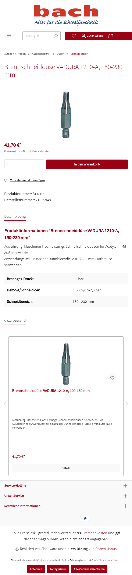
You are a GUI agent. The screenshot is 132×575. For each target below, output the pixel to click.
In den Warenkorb (87, 164)
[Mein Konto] (92, 36)
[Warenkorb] (117, 36)
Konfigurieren (58, 569)
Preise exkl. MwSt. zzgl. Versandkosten (27, 151)
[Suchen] (56, 35)
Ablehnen (36, 569)
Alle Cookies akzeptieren (89, 569)
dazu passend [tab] (15, 320)
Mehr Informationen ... (110, 560)
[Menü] (9, 35)
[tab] (15, 216)
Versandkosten (95, 532)
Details (66, 468)
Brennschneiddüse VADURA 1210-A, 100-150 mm (51, 390)
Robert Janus (106, 548)
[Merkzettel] (74, 36)
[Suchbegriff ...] (36, 35)
